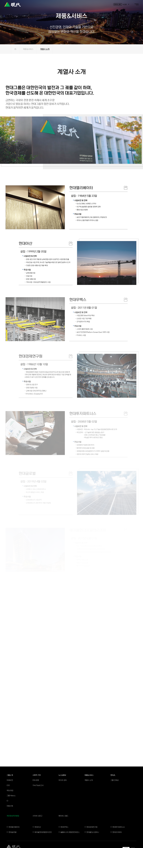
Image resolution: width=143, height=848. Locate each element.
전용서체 (10, 806)
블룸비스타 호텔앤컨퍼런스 (70, 832)
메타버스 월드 (63, 816)
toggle (137, 4)
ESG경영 (36, 780)
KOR (125, 4)
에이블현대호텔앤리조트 (43, 832)
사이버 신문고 (37, 816)
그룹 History (11, 795)
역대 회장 (10, 790)
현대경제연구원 (91, 827)
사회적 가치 (37, 775)
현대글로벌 (12, 832)
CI (7, 800)
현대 (12, 4)
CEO (8, 785)
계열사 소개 (45, 49)
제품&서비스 (28, 49)
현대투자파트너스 (118, 827)
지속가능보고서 (38, 785)
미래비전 (10, 780)
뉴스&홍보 (62, 775)
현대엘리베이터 (14, 827)
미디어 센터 (63, 780)
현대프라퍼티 (117, 832)
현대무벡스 (64, 827)
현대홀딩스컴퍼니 (92, 832)
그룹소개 (10, 775)
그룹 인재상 (114, 780)
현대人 (112, 775)
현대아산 (38, 827)
